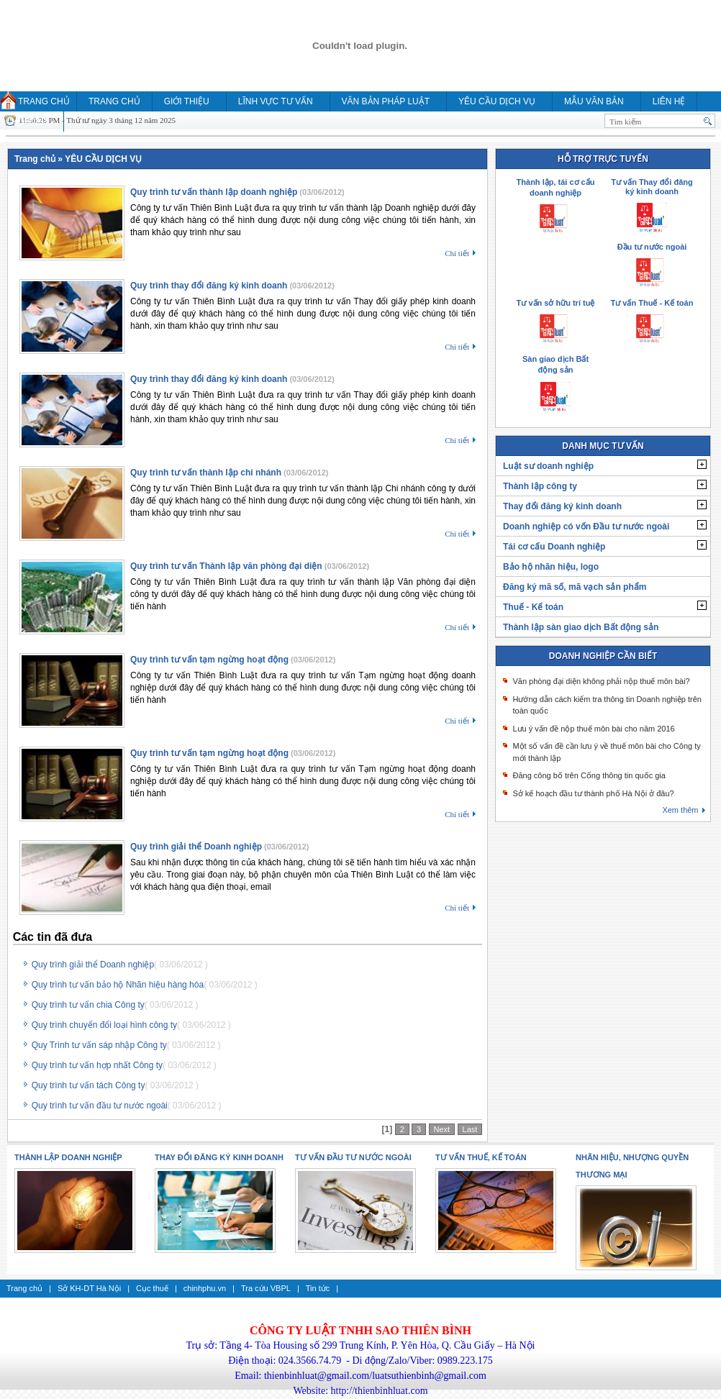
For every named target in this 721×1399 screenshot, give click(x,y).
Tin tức (318, 1288)
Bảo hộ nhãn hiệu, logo (551, 567)
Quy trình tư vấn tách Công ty (88, 1085)
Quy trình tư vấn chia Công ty (88, 1005)
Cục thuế (152, 1288)
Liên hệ (669, 101)
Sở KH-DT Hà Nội (89, 1288)
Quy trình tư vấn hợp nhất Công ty (97, 1065)
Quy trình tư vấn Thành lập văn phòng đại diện (226, 566)
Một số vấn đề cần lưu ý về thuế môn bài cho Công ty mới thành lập (606, 752)
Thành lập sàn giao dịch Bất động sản (580, 627)
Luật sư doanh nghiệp (548, 466)
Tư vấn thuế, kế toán (481, 1157)
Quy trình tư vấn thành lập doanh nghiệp (213, 192)
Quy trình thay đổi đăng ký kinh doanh (208, 286)
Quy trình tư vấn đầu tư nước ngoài (100, 1105)
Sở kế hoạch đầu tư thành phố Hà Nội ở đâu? (593, 793)
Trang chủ (44, 101)
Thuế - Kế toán (533, 607)
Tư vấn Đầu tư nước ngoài (353, 1157)
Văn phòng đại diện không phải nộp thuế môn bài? (600, 681)
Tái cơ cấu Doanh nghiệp (554, 547)
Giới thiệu (186, 101)
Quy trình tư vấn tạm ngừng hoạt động (209, 660)
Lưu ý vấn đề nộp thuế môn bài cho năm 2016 (593, 728)
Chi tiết (457, 253)
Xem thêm (680, 810)
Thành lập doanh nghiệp (68, 1157)
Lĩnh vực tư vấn (275, 101)
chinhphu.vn (204, 1288)
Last (470, 1129)
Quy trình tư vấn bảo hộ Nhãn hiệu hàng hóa (118, 985)
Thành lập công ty (540, 486)
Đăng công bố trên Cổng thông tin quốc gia (588, 775)
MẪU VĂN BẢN (594, 101)
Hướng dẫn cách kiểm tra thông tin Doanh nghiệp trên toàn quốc (607, 705)
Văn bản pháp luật (386, 101)
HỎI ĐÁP (29, 122)
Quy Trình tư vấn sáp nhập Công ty (99, 1045)
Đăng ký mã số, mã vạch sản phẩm (574, 587)
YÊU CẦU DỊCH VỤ (496, 101)
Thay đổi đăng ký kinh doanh (562, 506)
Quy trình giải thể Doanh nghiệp (196, 847)
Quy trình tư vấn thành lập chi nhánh (205, 473)
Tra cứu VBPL (266, 1288)
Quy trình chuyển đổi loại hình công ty (104, 1025)
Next (442, 1129)
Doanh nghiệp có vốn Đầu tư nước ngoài (586, 526)
